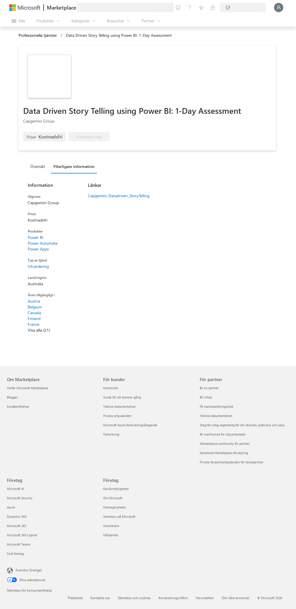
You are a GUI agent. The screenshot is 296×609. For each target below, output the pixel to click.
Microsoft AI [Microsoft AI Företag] (15, 489)
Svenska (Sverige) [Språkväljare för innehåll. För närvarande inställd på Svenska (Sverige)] (29, 570)
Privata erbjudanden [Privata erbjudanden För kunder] (117, 416)
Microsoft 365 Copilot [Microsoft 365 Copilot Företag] (22, 535)
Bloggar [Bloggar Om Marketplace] (12, 397)
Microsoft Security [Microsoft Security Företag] (19, 498)
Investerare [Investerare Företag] (111, 526)
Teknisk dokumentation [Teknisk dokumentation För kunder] (119, 406)
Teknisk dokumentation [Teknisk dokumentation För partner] (216, 416)
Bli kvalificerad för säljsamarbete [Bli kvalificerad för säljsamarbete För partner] (222, 434)
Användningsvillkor (173, 597)
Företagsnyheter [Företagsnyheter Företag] (114, 507)
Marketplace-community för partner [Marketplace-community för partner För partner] (225, 443)
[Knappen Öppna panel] (18, 21)
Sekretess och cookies (134, 597)
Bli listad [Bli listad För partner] (206, 397)
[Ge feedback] (178, 7)
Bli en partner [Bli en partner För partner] (209, 388)
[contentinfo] (62, 35)
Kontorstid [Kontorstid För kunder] (110, 388)
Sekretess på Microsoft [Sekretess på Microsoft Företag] (119, 516)
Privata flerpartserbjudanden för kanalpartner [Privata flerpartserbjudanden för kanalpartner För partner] (231, 462)
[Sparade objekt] (201, 7)
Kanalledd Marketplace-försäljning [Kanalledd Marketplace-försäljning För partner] (224, 453)
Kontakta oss (100, 597)
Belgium (35, 307)
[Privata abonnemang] (212, 7)
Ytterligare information (74, 166)
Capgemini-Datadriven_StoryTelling (118, 195)
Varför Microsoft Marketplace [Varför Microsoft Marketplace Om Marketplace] (27, 388)
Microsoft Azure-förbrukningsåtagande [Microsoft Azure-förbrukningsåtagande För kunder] (130, 425)
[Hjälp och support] (189, 7)
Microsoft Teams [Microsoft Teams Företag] (18, 544)
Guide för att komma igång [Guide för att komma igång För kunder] (122, 397)
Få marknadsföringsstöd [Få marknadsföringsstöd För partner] (216, 406)
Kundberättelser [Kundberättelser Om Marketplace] (18, 406)
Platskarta (75, 597)
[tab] (39, 166)
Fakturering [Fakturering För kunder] (111, 434)
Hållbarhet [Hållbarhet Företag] (110, 535)
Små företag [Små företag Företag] (15, 553)
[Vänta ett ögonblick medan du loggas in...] (279, 7)
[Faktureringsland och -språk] (243, 7)
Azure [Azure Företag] (11, 507)
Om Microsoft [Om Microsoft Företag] (112, 498)
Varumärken (205, 597)
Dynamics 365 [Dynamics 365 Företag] (17, 516)
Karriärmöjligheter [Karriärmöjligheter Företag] (116, 489)
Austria (34, 301)
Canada (34, 312)
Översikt (37, 166)
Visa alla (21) (39, 330)
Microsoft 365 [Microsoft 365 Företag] (16, 526)
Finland (34, 318)
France (33, 324)
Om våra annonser (235, 597)
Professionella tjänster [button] (37, 35)
